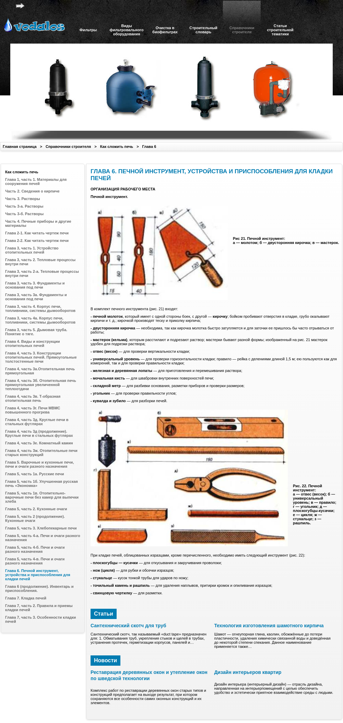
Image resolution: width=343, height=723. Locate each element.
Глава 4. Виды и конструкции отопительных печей (32, 343)
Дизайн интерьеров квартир (247, 672)
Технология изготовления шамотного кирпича (268, 625)
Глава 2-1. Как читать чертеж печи (37, 233)
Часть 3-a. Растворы (24, 206)
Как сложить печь (116, 146)
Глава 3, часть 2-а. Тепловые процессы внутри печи (42, 273)
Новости (105, 660)
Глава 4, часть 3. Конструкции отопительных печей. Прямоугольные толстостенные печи (41, 357)
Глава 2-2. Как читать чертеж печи (37, 240)
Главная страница (20, 146)
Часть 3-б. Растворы (24, 214)
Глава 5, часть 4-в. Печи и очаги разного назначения (34, 561)
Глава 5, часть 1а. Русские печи (34, 474)
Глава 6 (149, 146)
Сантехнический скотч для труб (128, 625)
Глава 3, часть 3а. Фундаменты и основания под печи (36, 297)
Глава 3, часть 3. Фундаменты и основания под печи (35, 285)
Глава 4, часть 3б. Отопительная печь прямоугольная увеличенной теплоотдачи (40, 384)
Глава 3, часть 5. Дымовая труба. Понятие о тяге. (36, 332)
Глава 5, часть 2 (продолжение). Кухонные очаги (35, 518)
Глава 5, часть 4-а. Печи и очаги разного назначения (42, 538)
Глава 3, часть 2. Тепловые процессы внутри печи (40, 262)
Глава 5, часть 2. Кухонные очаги (36, 509)
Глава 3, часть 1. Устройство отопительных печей (32, 250)
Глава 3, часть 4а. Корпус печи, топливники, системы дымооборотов (40, 320)
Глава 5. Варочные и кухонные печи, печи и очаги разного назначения (39, 464)
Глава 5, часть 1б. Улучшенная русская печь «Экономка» (41, 483)
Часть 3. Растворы (22, 199)
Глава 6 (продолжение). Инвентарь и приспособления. (39, 588)
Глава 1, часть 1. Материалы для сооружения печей (36, 181)
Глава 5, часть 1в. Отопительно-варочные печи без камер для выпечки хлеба (42, 497)
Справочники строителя (68, 146)
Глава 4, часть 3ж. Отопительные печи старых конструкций (41, 452)
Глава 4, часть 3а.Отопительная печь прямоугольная (40, 371)
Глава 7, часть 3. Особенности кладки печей (40, 619)
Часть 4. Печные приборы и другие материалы (38, 223)
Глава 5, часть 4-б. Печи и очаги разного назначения (34, 549)
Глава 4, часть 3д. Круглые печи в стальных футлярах (37, 422)
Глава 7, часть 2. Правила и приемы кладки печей (39, 608)
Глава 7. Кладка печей (25, 598)
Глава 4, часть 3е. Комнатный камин (39, 443)
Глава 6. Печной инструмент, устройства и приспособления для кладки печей (37, 575)
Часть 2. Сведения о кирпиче (32, 191)
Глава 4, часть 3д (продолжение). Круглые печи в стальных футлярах (39, 433)
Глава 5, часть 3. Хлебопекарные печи (41, 528)
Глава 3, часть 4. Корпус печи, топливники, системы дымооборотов (40, 308)
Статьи (103, 614)
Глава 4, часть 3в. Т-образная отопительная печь (32, 398)
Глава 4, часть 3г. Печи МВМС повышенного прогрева (32, 410)
